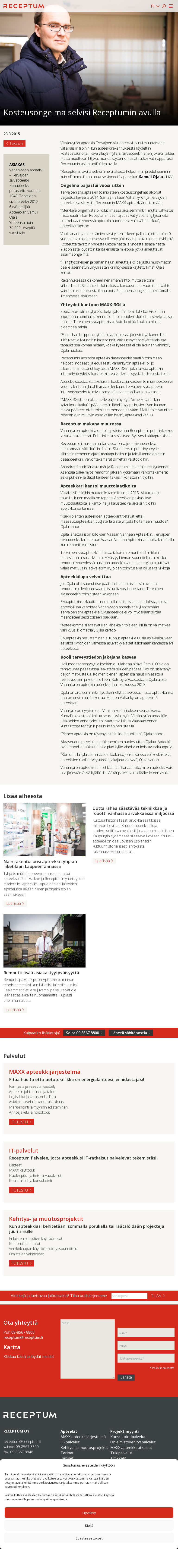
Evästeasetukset (89, 1538)
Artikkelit (118, 1458)
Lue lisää (13, 903)
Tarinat (66, 1453)
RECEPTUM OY (16, 1431)
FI (152, 6)
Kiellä (89, 1525)
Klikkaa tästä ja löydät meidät (28, 1356)
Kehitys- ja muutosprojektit (84, 1447)
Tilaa (156, 1295)
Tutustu (20, 1122)
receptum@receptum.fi (23, 1337)
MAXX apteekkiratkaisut (131, 1447)
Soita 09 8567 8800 (82, 1032)
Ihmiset (66, 1458)
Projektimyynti (124, 1431)
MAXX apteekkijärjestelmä (83, 1437)
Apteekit (68, 1431)
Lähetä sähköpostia (129, 1032)
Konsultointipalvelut (128, 1437)
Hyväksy (89, 1512)
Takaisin (16, 143)
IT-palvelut (69, 1442)
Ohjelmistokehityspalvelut (133, 1442)
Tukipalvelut (121, 1453)
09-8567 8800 (23, 1332)
